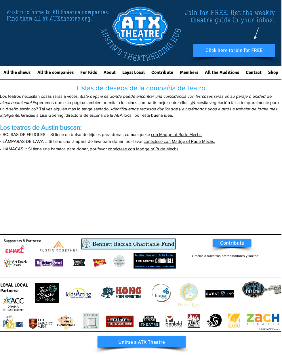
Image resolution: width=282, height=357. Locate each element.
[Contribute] (232, 243)
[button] (234, 50)
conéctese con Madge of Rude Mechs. (179, 141)
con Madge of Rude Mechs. (176, 134)
